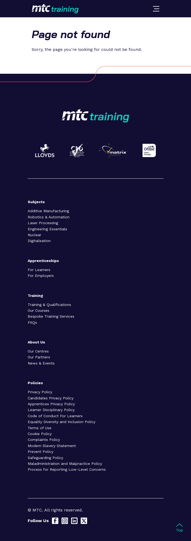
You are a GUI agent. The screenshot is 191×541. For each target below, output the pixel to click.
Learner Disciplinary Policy (51, 410)
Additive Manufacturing (48, 211)
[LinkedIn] (74, 521)
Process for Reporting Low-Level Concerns (67, 469)
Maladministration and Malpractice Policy (65, 463)
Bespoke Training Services (51, 316)
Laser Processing (43, 223)
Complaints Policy (44, 439)
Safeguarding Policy (45, 458)
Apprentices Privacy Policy (51, 404)
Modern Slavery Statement (52, 446)
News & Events (41, 363)
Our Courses (38, 310)
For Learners (39, 270)
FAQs (32, 322)
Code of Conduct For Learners (55, 416)
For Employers (41, 275)
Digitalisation (39, 241)
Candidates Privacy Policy (51, 398)
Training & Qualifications (49, 304)
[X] (84, 521)
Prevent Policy (40, 451)
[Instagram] (65, 521)
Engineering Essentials (47, 229)
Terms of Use (39, 428)
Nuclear (34, 235)
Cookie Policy (40, 434)
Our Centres (38, 351)
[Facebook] (55, 521)
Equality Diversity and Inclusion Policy (61, 422)
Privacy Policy (40, 392)
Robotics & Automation (49, 217)
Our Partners (39, 357)
